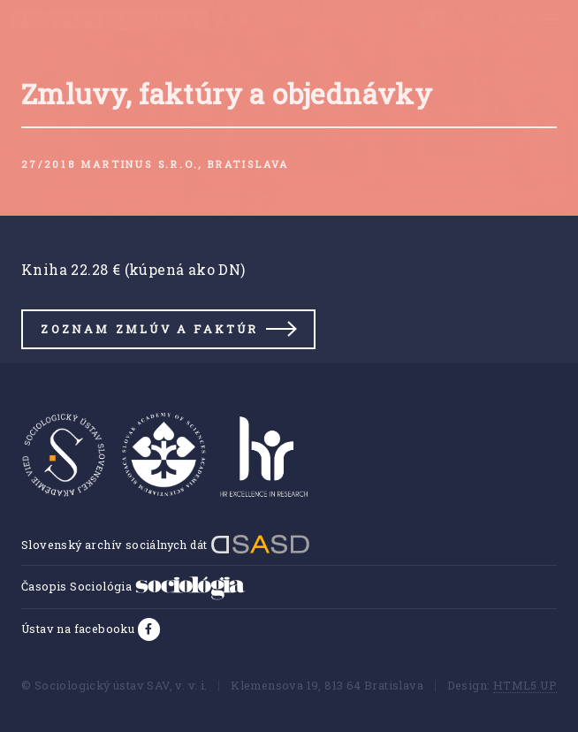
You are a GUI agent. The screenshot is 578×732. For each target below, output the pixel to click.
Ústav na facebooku (79, 628)
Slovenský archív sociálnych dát (165, 545)
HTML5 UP (525, 685)
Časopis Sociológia (133, 586)
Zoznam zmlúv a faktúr (149, 329)
